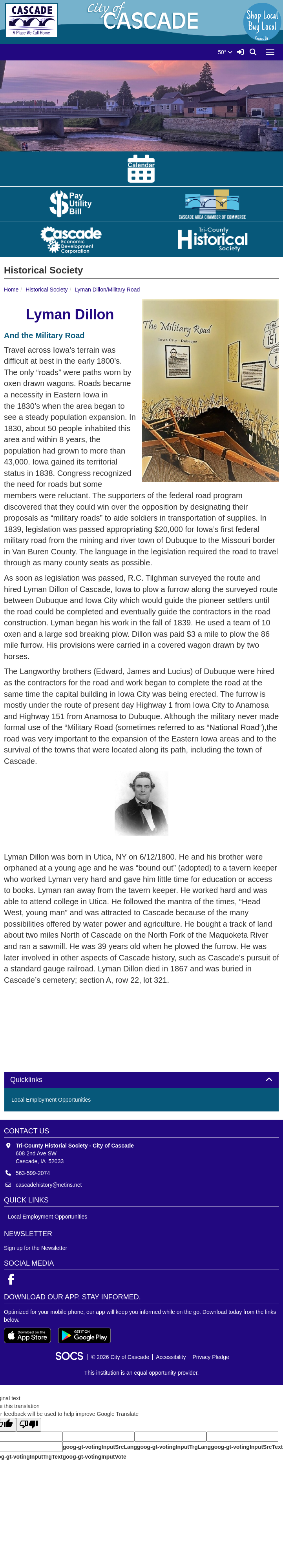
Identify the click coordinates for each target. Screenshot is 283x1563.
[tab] (141, 1080)
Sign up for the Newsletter (35, 1248)
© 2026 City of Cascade (120, 1357)
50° (225, 52)
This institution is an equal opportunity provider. (141, 1373)
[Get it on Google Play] (84, 1335)
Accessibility (171, 1357)
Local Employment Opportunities (51, 1100)
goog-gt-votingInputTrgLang (174, 1447)
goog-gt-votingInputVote (94, 1457)
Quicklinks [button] (35, 1080)
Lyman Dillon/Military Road (107, 289)
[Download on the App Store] (27, 1335)
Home (11, 289)
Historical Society (47, 289)
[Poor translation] (28, 1425)
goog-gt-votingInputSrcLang (100, 1447)
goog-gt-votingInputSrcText (247, 1447)
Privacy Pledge (210, 1357)
